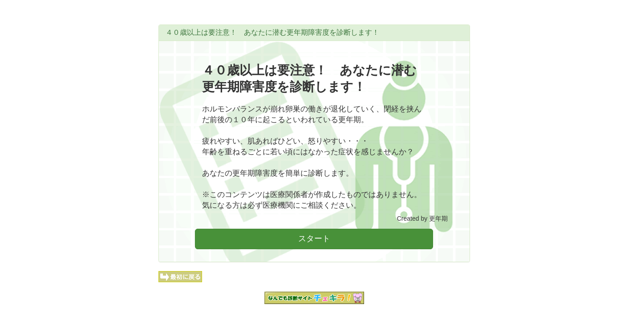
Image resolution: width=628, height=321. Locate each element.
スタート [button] (314, 238)
